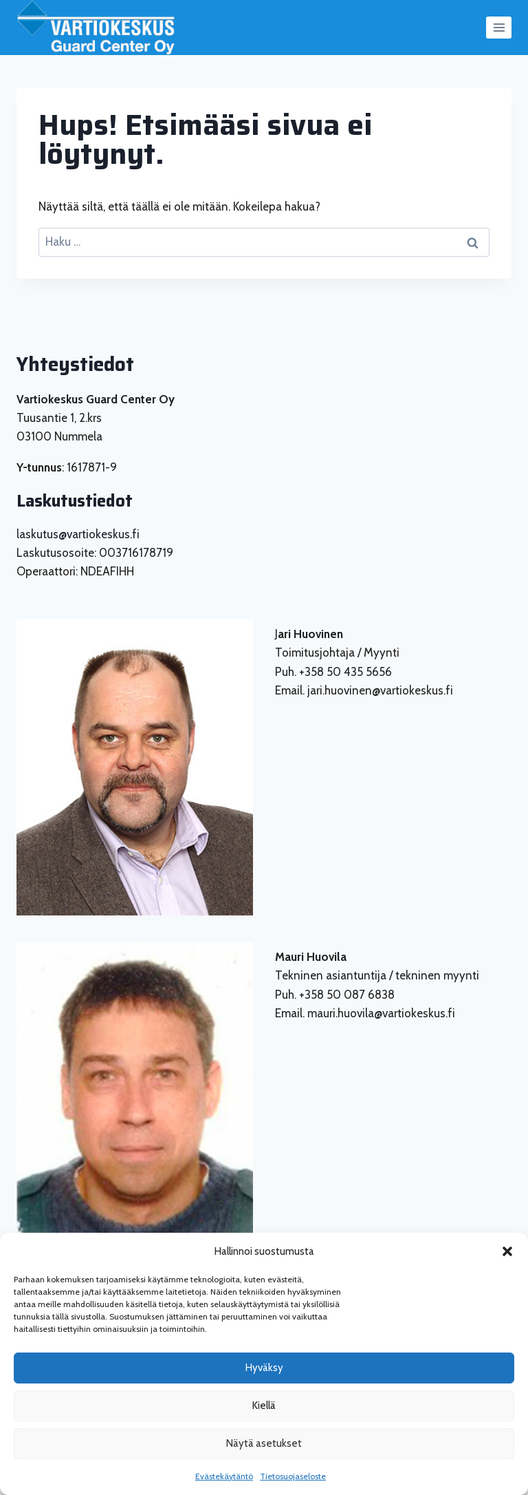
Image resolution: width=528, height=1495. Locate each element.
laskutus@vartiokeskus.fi (78, 534)
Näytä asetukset (264, 1443)
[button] (507, 1251)
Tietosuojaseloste (293, 1476)
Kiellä (264, 1405)
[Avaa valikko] (499, 27)
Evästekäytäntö (224, 1476)
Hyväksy (264, 1367)
